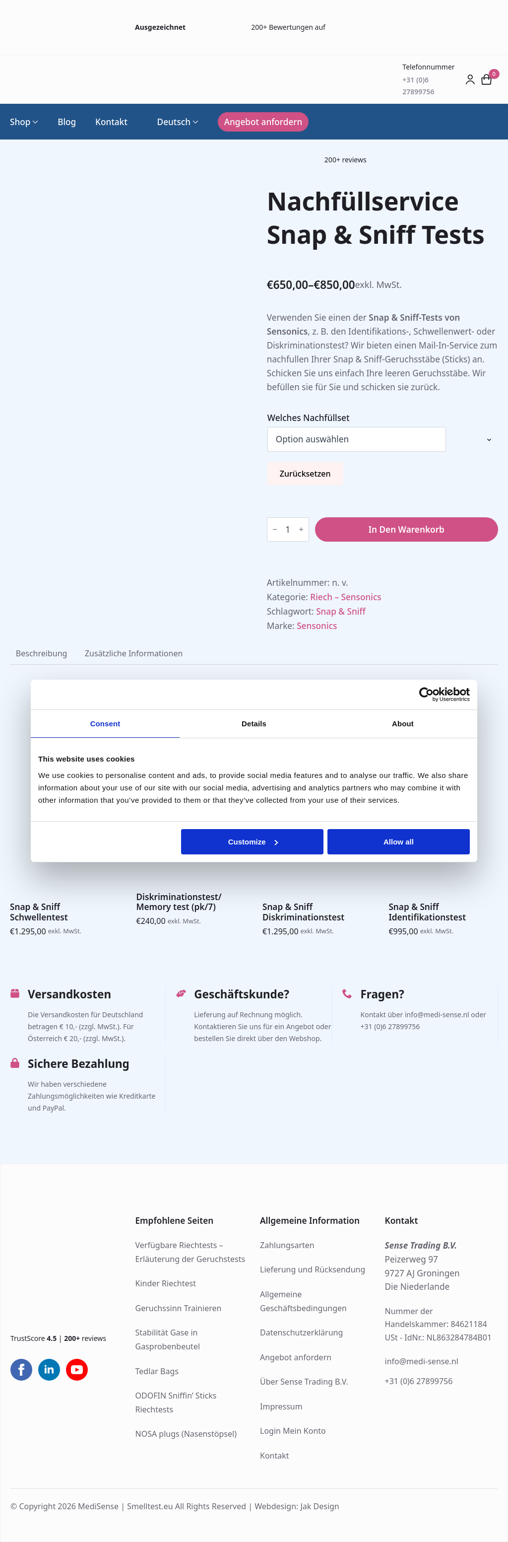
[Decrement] (274, 530)
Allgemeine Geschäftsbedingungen (303, 1301)
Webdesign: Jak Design (296, 1506)
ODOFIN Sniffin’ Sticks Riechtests (176, 1402)
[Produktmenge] (288, 529)
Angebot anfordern (295, 1357)
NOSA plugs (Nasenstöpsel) (186, 1433)
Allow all (398, 842)
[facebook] (21, 1370)
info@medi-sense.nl (421, 1361)
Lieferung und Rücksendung (312, 1269)
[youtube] (77, 1370)
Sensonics (317, 625)
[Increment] (301, 530)
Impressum (281, 1406)
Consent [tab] (105, 723)
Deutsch (168, 122)
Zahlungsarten (287, 1245)
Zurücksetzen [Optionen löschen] (305, 473)
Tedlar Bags (157, 1371)
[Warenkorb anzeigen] (486, 79)
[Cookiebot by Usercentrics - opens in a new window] (426, 694)
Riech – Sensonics (345, 597)
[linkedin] (49, 1370)
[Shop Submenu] (34, 122)
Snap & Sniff (341, 611)
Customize (253, 842)
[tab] (41, 653)
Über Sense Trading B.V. (304, 1381)
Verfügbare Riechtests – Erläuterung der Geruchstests (190, 1252)
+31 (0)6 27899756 (419, 1381)
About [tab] (403, 723)
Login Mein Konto (293, 1430)
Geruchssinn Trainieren (178, 1308)
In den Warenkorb (406, 529)
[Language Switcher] (194, 122)
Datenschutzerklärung (301, 1332)
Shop (20, 122)
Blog (67, 122)
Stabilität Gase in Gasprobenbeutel (167, 1339)
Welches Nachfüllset (308, 418)
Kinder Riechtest (165, 1283)
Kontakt (111, 122)
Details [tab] (254, 723)
